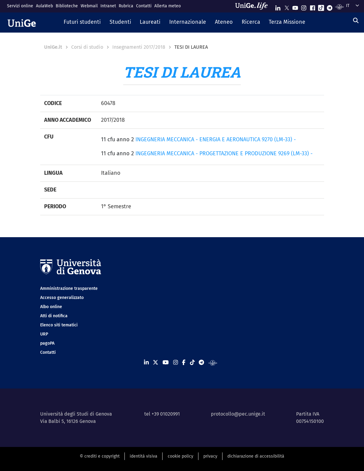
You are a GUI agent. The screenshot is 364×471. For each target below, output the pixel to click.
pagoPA (47, 343)
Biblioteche (67, 6)
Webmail (89, 6)
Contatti (144, 6)
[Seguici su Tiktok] (321, 6)
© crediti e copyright (100, 456)
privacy (210, 456)
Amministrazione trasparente (69, 288)
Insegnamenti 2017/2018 (138, 47)
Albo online (51, 306)
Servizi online (20, 6)
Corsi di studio (87, 47)
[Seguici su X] (286, 6)
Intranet (108, 6)
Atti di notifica (54, 315)
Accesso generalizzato (62, 297)
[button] (82, 22)
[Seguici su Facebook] (312, 6)
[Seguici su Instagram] (303, 6)
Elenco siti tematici (59, 325)
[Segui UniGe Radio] (339, 6)
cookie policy (180, 456)
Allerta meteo (167, 6)
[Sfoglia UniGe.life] (253, 6)
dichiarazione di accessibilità (255, 456)
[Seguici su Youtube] (295, 6)
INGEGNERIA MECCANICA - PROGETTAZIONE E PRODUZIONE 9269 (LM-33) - (224, 153)
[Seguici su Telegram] (329, 6)
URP (44, 334)
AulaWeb (44, 6)
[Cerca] (356, 20)
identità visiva (143, 456)
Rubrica (126, 6)
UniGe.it (53, 47)
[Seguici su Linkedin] (278, 6)
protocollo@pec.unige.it (238, 414)
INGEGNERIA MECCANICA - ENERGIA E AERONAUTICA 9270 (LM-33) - (215, 139)
